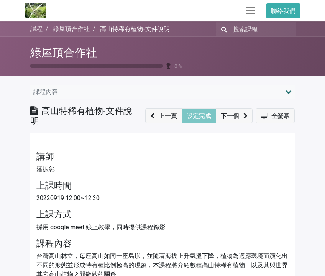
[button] (163, 115)
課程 (36, 29)
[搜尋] (222, 29)
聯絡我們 (283, 11)
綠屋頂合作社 (63, 52)
